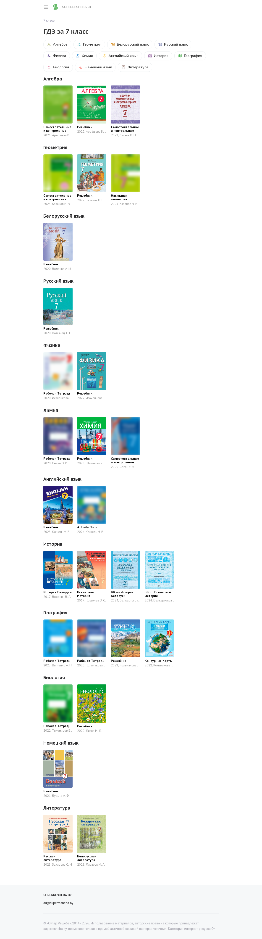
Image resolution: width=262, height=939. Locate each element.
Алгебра (57, 44)
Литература (135, 67)
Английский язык (120, 55)
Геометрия (89, 44)
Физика (56, 55)
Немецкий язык (95, 67)
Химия (84, 55)
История (158, 55)
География (190, 55)
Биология (58, 67)
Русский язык (173, 44)
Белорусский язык (130, 44)
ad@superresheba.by (58, 903)
